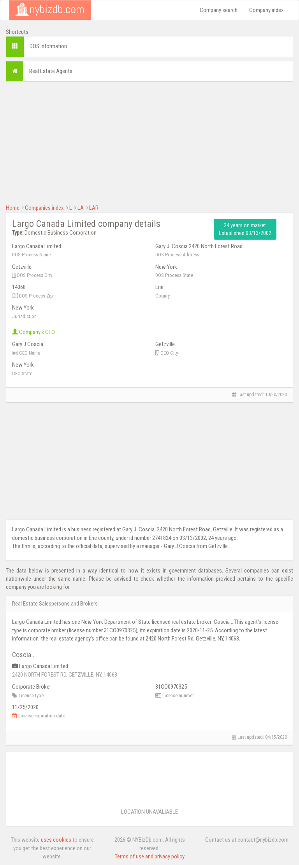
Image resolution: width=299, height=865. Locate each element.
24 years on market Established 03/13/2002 (245, 229)
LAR (93, 207)
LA (80, 207)
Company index (266, 10)
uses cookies (56, 839)
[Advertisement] (149, 141)
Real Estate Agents (50, 71)
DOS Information (48, 46)
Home (12, 207)
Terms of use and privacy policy (150, 856)
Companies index (44, 207)
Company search (218, 10)
